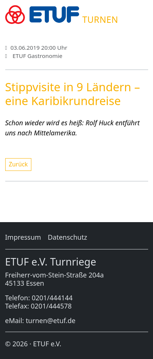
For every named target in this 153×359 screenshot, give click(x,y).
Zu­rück (18, 164)
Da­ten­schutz (67, 237)
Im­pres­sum (23, 237)
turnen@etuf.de (50, 320)
